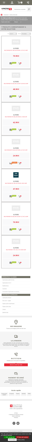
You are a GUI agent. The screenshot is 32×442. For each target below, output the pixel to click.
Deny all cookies (22, 437)
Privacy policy (21, 439)
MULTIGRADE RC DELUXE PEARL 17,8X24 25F (16, 116)
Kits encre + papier (7, 300)
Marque (16, 22)
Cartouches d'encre (7, 297)
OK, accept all (9, 437)
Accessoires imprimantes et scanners (11, 291)
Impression (6, 14)
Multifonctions (6, 285)
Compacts (11, 393)
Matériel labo (5, 312)
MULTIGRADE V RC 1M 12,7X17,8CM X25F (16, 249)
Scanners (5, 288)
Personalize (12, 439)
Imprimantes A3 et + (7, 282)
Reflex (29, 393)
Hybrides (24, 393)
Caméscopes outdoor (4, 394)
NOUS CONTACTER (16, 365)
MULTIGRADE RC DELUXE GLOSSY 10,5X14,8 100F (16, 83)
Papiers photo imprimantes (8, 303)
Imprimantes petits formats (8, 280)
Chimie (4, 309)
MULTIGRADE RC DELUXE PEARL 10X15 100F (16, 183)
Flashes (18, 393)
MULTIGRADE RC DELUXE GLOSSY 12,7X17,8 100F (16, 216)
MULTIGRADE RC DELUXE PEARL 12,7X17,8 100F (16, 50)
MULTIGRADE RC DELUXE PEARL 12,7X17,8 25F (16, 150)
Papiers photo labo (7, 306)
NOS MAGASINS (16, 326)
